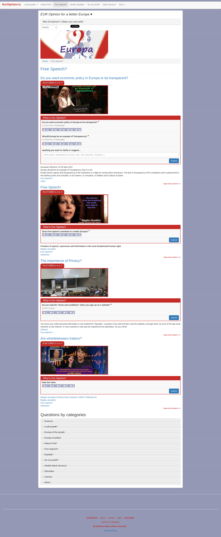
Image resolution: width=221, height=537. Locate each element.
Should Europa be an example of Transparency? (65, 136)
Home (45, 61)
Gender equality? (77, 4)
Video (43, 181)
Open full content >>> (172, 184)
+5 (77, 130)
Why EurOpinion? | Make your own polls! (63, 21)
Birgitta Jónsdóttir (48, 249)
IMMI (82, 397)
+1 (45, 130)
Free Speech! (50, 187)
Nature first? (46, 4)
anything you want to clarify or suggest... (61, 150)
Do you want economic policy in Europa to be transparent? (84, 78)
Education (49, 471)
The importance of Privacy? (61, 261)
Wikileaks (91, 397)
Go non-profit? (94, 4)
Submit (174, 161)
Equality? (49, 454)
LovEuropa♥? (31, 4)
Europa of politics (53, 438)
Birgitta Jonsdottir (48, 397)
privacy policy (110, 530)
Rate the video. (49, 382)
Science (48, 477)
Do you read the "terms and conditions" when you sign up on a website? (77, 304)
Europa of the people (55, 432)
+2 (54, 130)
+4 (69, 130)
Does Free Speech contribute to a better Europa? (66, 231)
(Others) (44, 329)
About (47, 482)
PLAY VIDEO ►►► (53, 83)
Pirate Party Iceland (68, 397)
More (122, 4)
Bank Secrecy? (109, 4)
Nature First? (51, 443)
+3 (61, 130)
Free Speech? (60, 4)
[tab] (110, 421)
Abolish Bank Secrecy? (56, 465)
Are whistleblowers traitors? (61, 338)
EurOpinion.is (11, 4)
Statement (44, 255)
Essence (49, 421)
